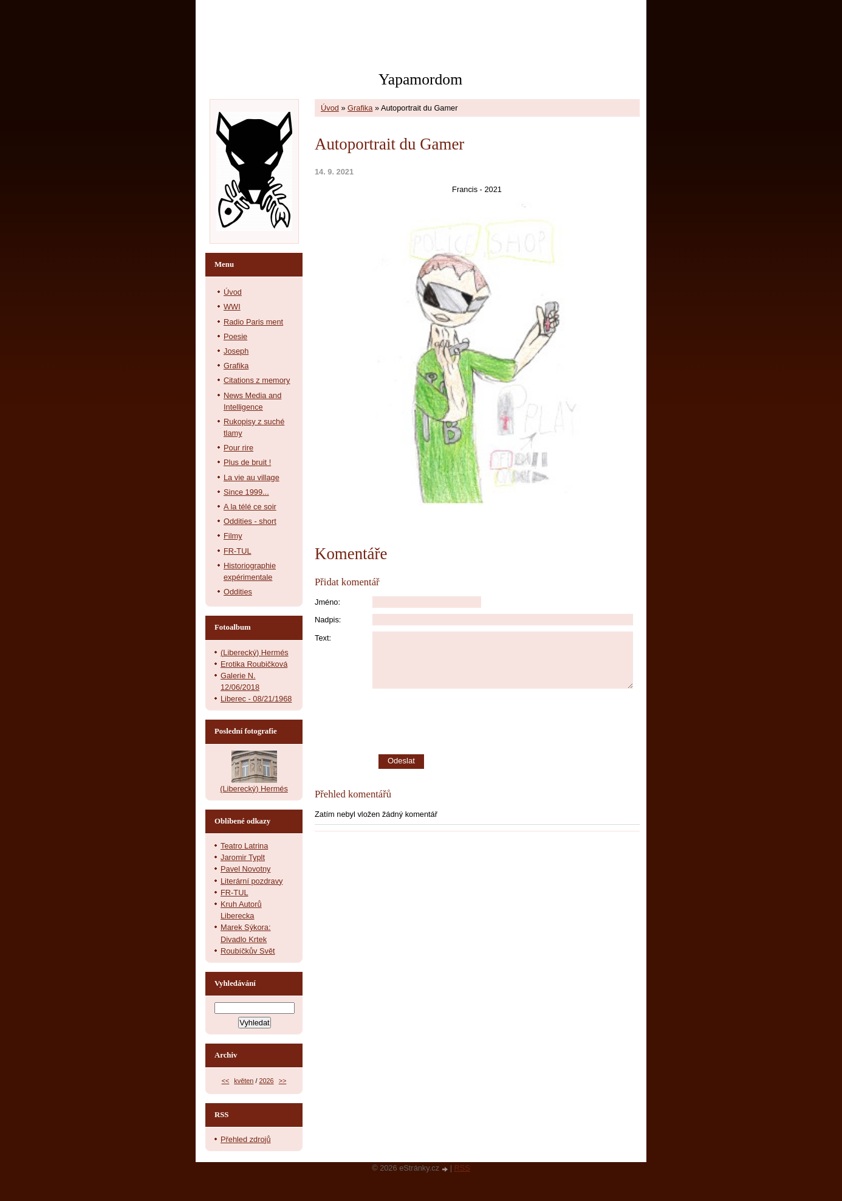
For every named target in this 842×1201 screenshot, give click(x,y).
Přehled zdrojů (246, 1139)
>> (283, 1080)
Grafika (359, 107)
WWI (232, 306)
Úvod (330, 107)
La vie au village (251, 477)
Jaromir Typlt (243, 857)
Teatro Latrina (244, 845)
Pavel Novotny (246, 868)
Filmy (233, 535)
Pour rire (238, 447)
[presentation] (506, 721)
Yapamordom (420, 79)
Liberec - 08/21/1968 (256, 698)
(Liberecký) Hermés (255, 652)
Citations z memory (257, 380)
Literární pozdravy (251, 881)
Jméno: (327, 602)
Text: (323, 637)
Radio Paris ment (253, 321)
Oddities (238, 591)
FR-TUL (238, 551)
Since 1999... (246, 492)
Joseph (236, 351)
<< (226, 1080)
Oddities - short (250, 521)
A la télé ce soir (250, 506)
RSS (462, 1167)
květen (243, 1080)
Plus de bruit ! (247, 462)
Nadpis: (328, 619)
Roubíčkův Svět (248, 950)
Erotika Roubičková (254, 664)
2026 (266, 1080)
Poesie (235, 336)
